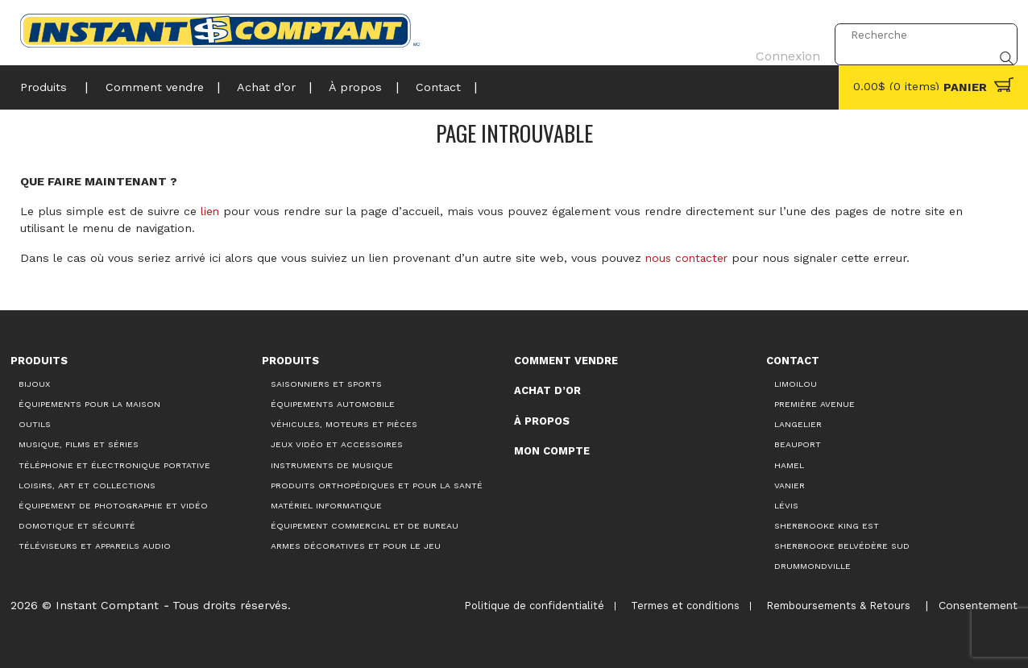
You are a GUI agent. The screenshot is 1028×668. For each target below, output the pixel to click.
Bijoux (34, 383)
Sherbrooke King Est (826, 526)
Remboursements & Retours (833, 606)
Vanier (789, 484)
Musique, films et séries (79, 444)
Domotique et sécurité (77, 526)
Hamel (789, 464)
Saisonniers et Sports (326, 383)
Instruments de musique (332, 464)
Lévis (786, 505)
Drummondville (812, 566)
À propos (344, 85)
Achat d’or (258, 85)
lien (210, 211)
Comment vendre (150, 85)
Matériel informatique (326, 505)
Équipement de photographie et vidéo (113, 505)
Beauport (797, 444)
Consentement (976, 605)
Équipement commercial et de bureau (364, 526)
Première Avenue (814, 404)
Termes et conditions (678, 606)
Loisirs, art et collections (87, 484)
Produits (43, 85)
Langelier (798, 424)
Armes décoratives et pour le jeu (356, 546)
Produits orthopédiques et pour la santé (377, 484)
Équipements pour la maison (89, 404)
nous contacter (688, 257)
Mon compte (552, 451)
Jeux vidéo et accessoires (337, 444)
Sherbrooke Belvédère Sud (842, 546)
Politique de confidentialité (527, 606)
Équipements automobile (333, 404)
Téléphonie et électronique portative (114, 464)
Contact (422, 85)
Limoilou (795, 383)
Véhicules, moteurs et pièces (344, 424)
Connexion (782, 34)
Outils (35, 424)
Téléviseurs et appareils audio (95, 546)
